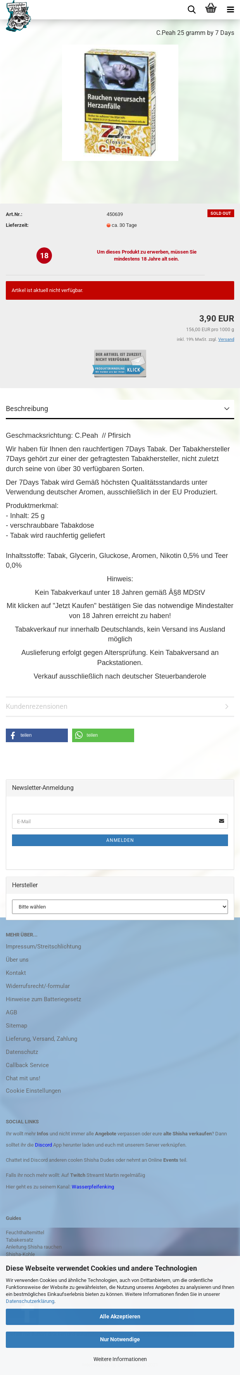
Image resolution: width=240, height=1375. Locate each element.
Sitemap (16, 1025)
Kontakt (16, 972)
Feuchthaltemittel (25, 1232)
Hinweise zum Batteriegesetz (43, 999)
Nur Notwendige (120, 1339)
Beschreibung (27, 408)
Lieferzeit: (17, 225)
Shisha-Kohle (20, 1254)
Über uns (17, 959)
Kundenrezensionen (36, 706)
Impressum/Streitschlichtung (43, 946)
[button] (37, 735)
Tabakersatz (19, 1240)
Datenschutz (22, 1052)
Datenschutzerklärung (30, 1301)
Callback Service (27, 1065)
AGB (11, 1012)
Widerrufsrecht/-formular (38, 986)
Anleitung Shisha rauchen (34, 1247)
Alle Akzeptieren (120, 1316)
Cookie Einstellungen (33, 1090)
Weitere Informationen (120, 1359)
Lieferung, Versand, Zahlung (41, 1038)
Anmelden (120, 840)
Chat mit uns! (23, 1078)
